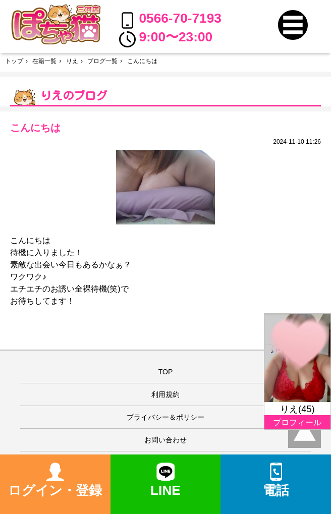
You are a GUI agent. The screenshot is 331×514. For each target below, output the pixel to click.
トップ (14, 61)
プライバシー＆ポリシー (165, 417)
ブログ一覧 (102, 61)
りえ (72, 61)
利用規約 (165, 394)
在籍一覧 (44, 61)
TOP (165, 372)
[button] (293, 25)
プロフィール (297, 422)
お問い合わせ (165, 440)
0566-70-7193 (170, 20)
